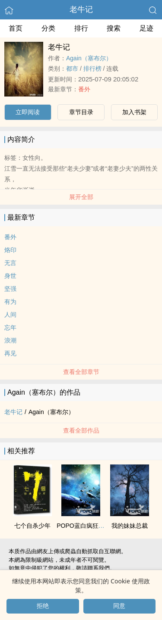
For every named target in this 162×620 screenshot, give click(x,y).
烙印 (10, 249)
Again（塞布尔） (89, 58)
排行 (81, 28)
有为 (10, 301)
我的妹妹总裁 (129, 525)
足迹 (146, 28)
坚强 (10, 288)
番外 (84, 89)
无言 (10, 262)
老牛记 (81, 9)
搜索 (114, 28)
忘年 (10, 327)
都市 (72, 68)
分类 (48, 28)
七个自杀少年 (32, 525)
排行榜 (92, 68)
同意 (119, 605)
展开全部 (81, 196)
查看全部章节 (81, 371)
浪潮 (10, 340)
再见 (10, 353)
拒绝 (43, 605)
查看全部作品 (81, 430)
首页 (15, 28)
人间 (10, 314)
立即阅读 (28, 112)
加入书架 (134, 112)
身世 (10, 275)
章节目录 (81, 112)
